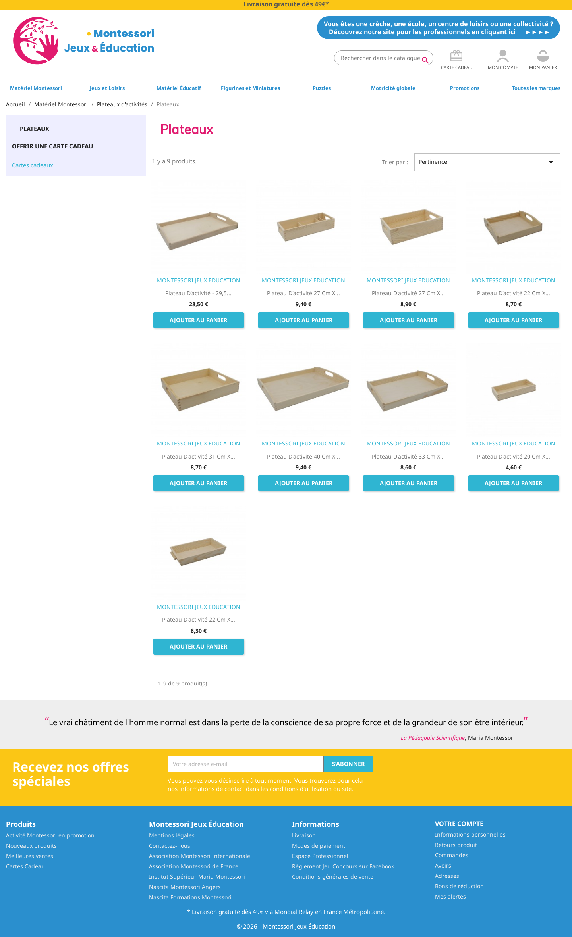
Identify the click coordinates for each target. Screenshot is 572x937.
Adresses (447, 875)
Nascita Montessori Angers (185, 887)
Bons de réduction (459, 886)
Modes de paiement (318, 845)
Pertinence (487, 162)
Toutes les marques (536, 88)
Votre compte (459, 823)
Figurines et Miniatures (250, 88)
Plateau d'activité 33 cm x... (408, 456)
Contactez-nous (169, 845)
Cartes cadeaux (32, 165)
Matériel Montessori (36, 88)
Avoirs (443, 865)
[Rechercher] (383, 57)
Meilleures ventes (29, 856)
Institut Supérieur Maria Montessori (197, 876)
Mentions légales (172, 835)
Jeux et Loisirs (107, 88)
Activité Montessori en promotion (50, 835)
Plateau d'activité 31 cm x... (198, 456)
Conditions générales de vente (332, 876)
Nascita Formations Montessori (190, 897)
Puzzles (322, 88)
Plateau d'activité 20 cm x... (513, 456)
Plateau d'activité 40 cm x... (303, 456)
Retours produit (456, 845)
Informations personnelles (470, 834)
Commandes (451, 855)
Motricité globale (393, 88)
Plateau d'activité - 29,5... (198, 293)
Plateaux (34, 128)
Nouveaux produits (31, 845)
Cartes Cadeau (25, 866)
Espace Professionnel (320, 856)
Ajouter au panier (198, 320)
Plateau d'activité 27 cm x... (303, 293)
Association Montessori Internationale (199, 856)
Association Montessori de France (193, 866)
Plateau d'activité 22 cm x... (513, 293)
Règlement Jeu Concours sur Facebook (343, 866)
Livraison (304, 835)
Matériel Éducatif (179, 88)
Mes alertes (450, 896)
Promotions (464, 88)
